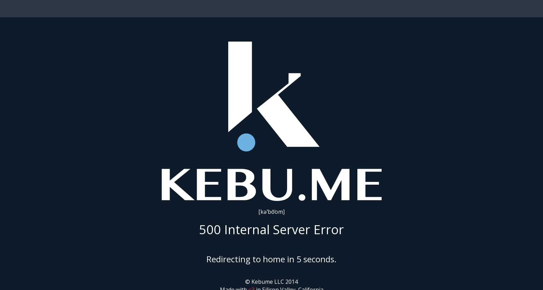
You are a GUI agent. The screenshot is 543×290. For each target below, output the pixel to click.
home (274, 259)
